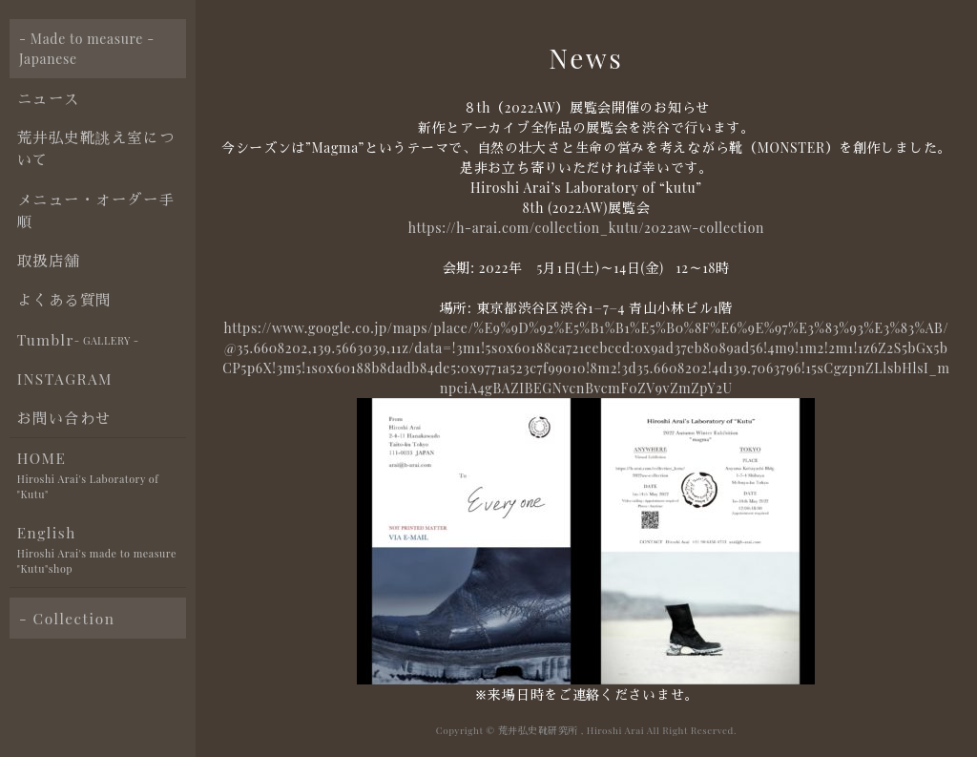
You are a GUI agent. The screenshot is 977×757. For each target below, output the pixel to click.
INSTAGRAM (65, 378)
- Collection (66, 618)
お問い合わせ (64, 418)
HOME (101, 476)
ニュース (48, 98)
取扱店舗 (48, 260)
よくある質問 (64, 299)
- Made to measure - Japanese (87, 49)
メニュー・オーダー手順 (96, 210)
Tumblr (78, 339)
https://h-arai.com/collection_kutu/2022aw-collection (586, 228)
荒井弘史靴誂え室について (96, 148)
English (101, 550)
